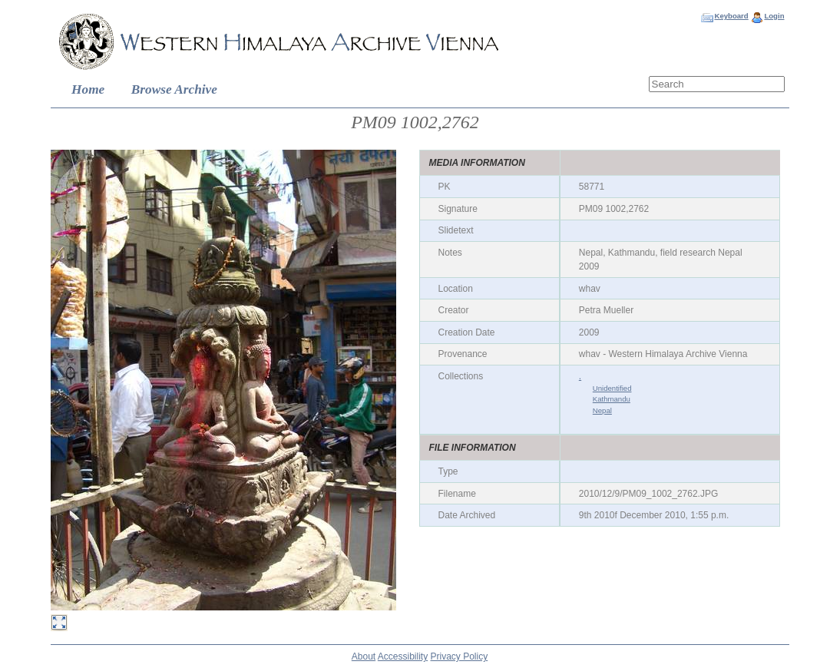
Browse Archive (174, 89)
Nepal (602, 410)
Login (774, 16)
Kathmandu (611, 399)
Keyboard (731, 16)
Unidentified (612, 388)
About (363, 656)
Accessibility (403, 656)
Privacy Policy (459, 656)
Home (87, 89)
